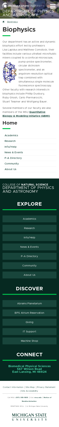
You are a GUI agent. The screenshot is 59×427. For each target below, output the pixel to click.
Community (12, 163)
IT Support (29, 331)
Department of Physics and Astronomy (28, 13)
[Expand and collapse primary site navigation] (52, 6)
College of (25, 184)
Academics (11, 135)
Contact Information (13, 387)
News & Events (14, 152)
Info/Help (11, 147)
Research (10, 141)
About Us (11, 169)
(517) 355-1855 (22, 397)
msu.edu (38, 397)
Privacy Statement (46, 387)
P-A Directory (13, 158)
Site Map (30, 387)
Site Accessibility (29, 391)
